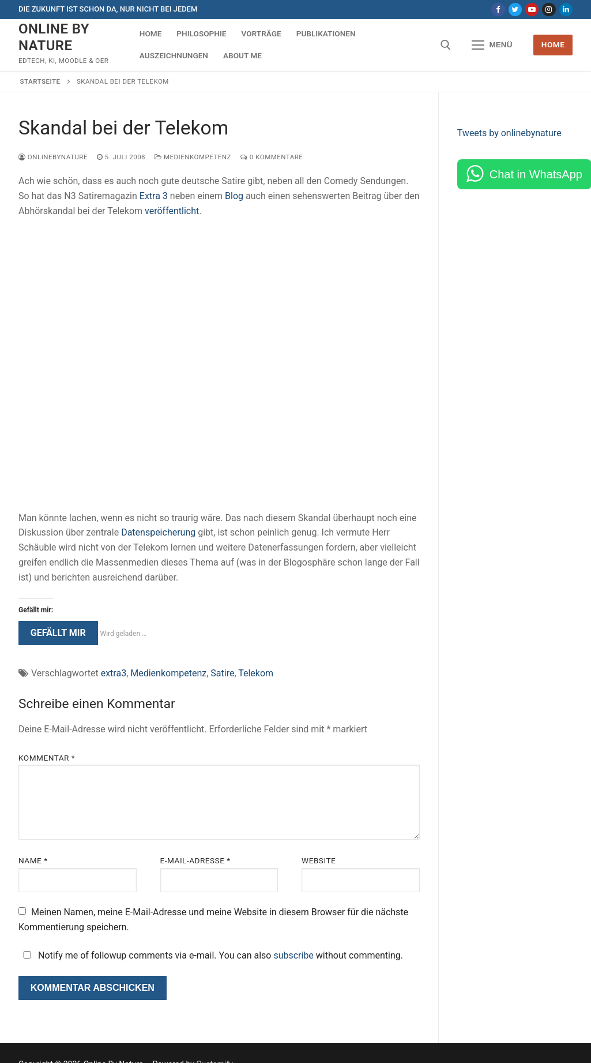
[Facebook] (498, 9)
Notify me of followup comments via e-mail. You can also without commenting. (210, 955)
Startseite (40, 81)
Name (33, 860)
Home (553, 44)
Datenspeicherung (158, 532)
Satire (222, 673)
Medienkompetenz (193, 157)
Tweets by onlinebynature (509, 133)
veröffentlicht (172, 210)
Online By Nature (53, 37)
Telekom (255, 673)
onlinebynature (53, 157)
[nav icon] (492, 45)
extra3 (113, 673)
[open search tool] (446, 45)
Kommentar (46, 757)
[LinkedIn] (566, 9)
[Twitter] (515, 9)
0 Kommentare (271, 157)
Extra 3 (154, 195)
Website (319, 860)
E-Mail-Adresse (195, 860)
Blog (234, 195)
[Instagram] (548, 9)
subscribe (293, 955)
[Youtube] (532, 9)
